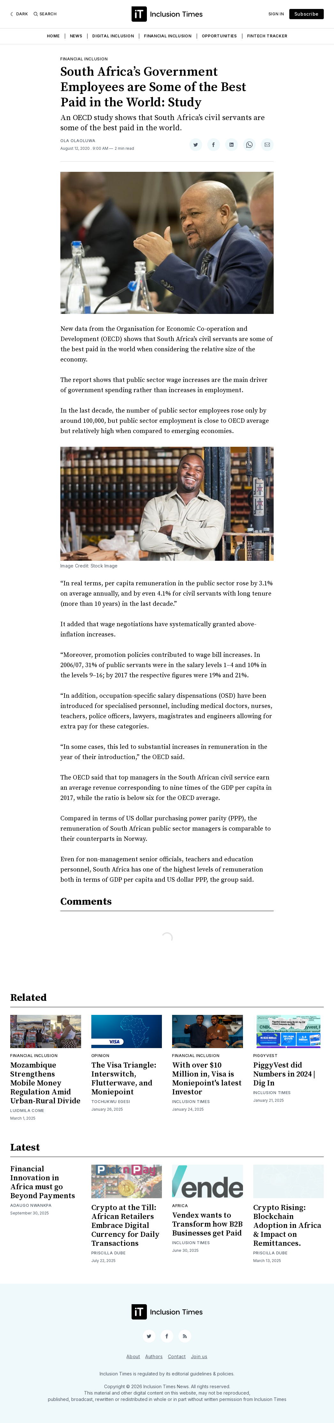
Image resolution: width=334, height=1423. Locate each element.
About (133, 1356)
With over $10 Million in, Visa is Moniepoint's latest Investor (207, 1079)
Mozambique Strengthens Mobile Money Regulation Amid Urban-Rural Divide (45, 1083)
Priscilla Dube (108, 1253)
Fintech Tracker (267, 36)
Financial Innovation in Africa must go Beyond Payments (42, 1182)
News (76, 36)
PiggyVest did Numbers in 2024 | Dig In (284, 1074)
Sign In (276, 13)
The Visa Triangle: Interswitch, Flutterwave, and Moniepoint (123, 1079)
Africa (180, 1205)
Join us (199, 1356)
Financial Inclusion (167, 36)
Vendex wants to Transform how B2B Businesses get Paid (207, 1224)
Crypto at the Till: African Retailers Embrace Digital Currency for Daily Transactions (125, 1225)
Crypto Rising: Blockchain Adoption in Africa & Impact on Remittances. (287, 1225)
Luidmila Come (27, 1110)
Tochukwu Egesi (110, 1101)
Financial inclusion (84, 59)
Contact (177, 1356)
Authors (154, 1356)
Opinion (100, 1055)
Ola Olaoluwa (77, 140)
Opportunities (219, 36)
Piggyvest (265, 1055)
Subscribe (306, 14)
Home (53, 36)
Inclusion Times (191, 1101)
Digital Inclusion (113, 36)
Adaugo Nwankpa (31, 1205)
